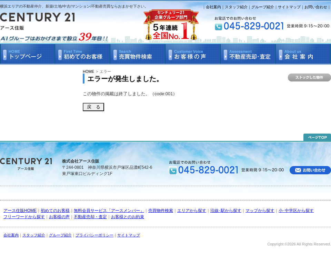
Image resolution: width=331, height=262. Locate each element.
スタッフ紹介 (236, 7)
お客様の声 (59, 216)
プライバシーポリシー (94, 235)
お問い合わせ (315, 7)
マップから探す (259, 210)
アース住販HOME (20, 210)
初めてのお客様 (55, 210)
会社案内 (213, 7)
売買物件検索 (160, 210)
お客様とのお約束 (127, 216)
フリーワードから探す (24, 216)
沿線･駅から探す (225, 210)
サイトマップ (289, 7)
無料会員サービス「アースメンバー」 (109, 210)
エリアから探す (191, 210)
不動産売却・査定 (90, 216)
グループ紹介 (262, 7)
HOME (88, 71)
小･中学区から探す (296, 210)
